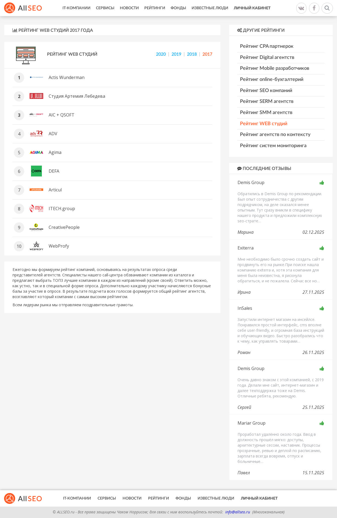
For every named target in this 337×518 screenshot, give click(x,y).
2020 (161, 54)
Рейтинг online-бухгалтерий (271, 79)
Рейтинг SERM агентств (267, 101)
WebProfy (59, 246)
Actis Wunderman (67, 77)
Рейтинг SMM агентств (266, 112)
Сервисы (105, 8)
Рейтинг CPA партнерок (267, 46)
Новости (129, 8)
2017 (207, 54)
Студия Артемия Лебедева (77, 96)
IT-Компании (77, 8)
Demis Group (251, 182)
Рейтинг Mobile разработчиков (274, 68)
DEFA (54, 171)
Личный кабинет (252, 8)
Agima (55, 152)
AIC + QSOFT (61, 115)
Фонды (178, 8)
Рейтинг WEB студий (72, 54)
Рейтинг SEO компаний (266, 90)
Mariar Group (252, 423)
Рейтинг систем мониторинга (273, 145)
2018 (192, 54)
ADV (53, 134)
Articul (55, 190)
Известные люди (210, 8)
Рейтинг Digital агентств (267, 57)
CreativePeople (64, 227)
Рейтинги (154, 8)
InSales (245, 308)
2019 (176, 54)
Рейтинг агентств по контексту (275, 134)
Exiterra (246, 248)
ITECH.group (62, 208)
